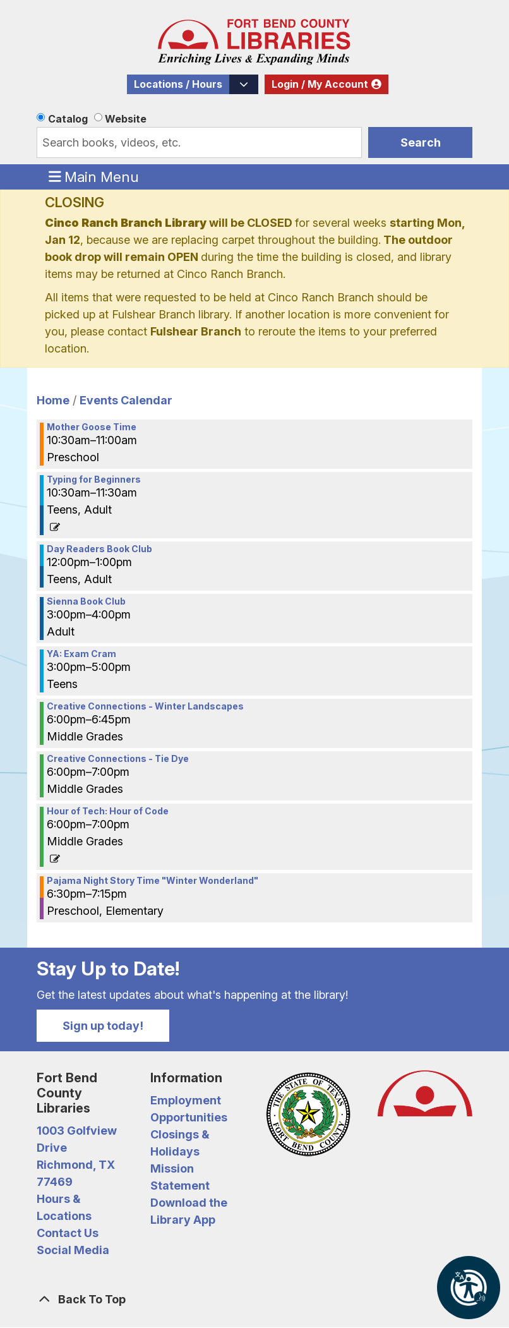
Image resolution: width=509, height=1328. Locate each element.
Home (53, 400)
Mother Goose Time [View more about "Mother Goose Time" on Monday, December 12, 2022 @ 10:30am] (91, 427)
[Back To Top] (254, 1299)
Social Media (73, 1250)
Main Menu (94, 176)
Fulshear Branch (195, 331)
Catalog (68, 118)
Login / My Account (320, 84)
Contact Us (68, 1233)
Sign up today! (103, 1025)
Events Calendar (126, 400)
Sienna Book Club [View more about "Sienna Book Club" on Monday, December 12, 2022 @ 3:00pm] (86, 601)
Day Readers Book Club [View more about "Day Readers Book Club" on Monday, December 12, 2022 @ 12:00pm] (99, 549)
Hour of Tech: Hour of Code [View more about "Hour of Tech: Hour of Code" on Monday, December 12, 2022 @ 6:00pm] (108, 811)
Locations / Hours (178, 84)
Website (126, 118)
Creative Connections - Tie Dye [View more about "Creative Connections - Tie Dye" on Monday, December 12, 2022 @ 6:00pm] (118, 758)
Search (420, 142)
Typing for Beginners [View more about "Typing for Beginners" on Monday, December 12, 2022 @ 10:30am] (94, 479)
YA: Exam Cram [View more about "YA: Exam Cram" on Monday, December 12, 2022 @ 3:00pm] (81, 653)
